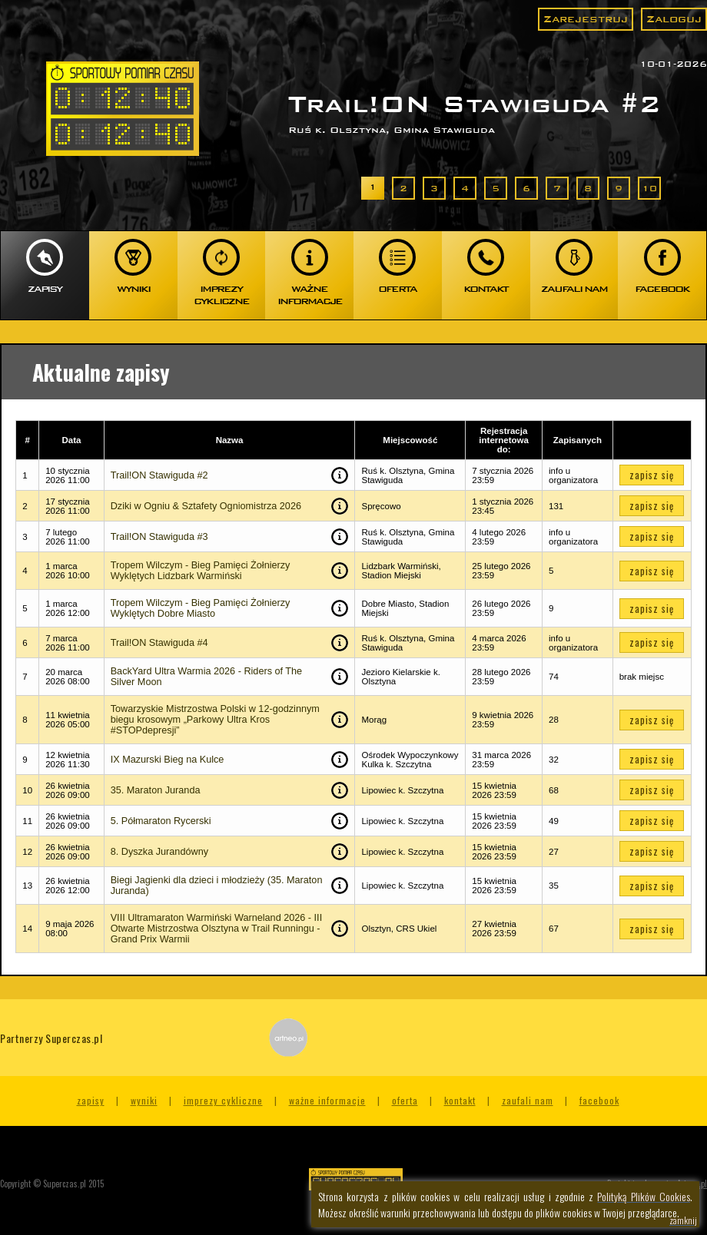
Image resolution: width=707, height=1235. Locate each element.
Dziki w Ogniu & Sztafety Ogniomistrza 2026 (206, 506)
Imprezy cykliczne (223, 1100)
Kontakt (460, 1100)
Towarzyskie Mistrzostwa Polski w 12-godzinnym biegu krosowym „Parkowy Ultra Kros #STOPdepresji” (215, 720)
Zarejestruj (585, 18)
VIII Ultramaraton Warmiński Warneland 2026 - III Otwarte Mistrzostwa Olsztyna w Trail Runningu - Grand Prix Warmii (216, 928)
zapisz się (651, 475)
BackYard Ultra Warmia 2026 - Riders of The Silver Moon (206, 676)
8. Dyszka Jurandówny (159, 851)
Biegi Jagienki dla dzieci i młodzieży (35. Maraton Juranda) (217, 885)
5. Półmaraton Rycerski (161, 821)
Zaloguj (674, 18)
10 (649, 188)
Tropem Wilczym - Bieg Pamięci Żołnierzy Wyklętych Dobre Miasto (200, 608)
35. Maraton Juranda (156, 790)
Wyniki (144, 1100)
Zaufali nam (527, 1100)
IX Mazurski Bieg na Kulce (167, 759)
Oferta (405, 1100)
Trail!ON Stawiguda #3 (159, 536)
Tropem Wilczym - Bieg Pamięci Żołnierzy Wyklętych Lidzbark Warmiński (200, 570)
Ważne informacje (327, 1100)
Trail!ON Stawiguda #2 (159, 475)
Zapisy (91, 1100)
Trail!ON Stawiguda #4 (159, 642)
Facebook (599, 1100)
